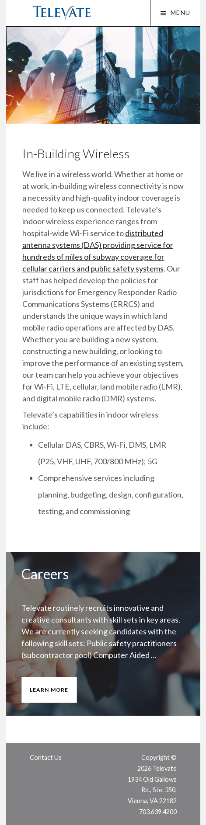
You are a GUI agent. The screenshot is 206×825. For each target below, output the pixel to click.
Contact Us (46, 757)
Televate (61, 13)
